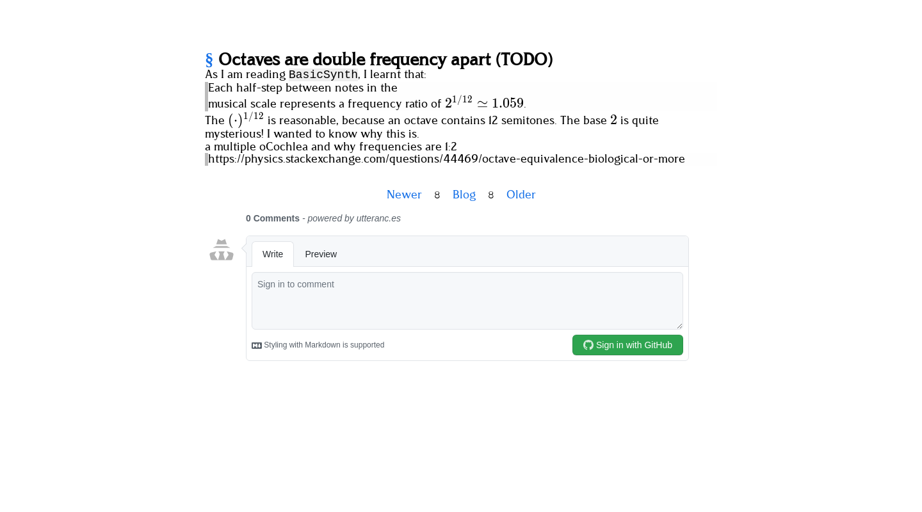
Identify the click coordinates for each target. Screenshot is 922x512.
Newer (404, 195)
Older (521, 195)
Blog (464, 195)
